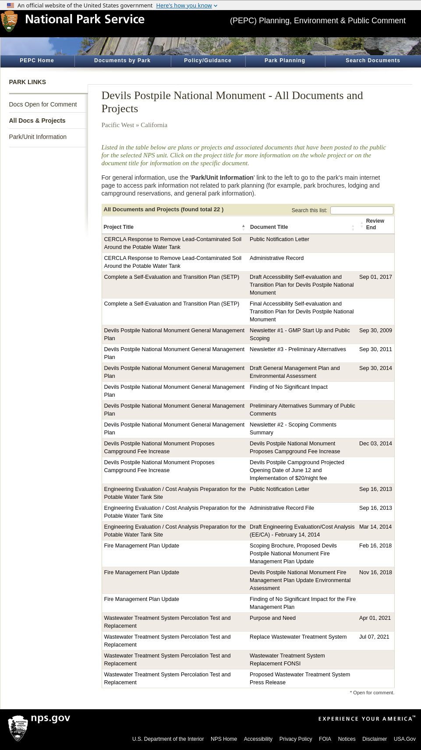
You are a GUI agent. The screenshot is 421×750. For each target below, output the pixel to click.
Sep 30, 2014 (375, 368)
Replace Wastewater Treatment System (298, 637)
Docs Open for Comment (43, 104)
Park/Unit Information (38, 136)
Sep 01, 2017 (375, 277)
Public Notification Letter (279, 239)
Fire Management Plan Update (142, 546)
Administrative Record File (282, 508)
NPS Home (224, 739)
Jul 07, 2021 (374, 637)
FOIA (325, 739)
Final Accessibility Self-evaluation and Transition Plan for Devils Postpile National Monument (302, 312)
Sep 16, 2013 (375, 489)
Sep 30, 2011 (375, 349)
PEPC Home (37, 60)
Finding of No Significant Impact (289, 387)
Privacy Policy (295, 739)
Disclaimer (374, 739)
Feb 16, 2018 (375, 546)
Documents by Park (122, 60)
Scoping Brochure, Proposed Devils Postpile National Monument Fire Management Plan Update (293, 554)
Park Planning (285, 60)
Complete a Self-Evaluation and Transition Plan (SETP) (172, 277)
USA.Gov (405, 739)
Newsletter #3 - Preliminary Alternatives (298, 349)
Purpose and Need (273, 618)
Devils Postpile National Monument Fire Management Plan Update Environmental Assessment (300, 580)
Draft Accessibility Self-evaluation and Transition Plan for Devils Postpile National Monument (302, 285)
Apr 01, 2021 (375, 618)
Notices (347, 739)
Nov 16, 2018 (375, 572)
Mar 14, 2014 (375, 527)
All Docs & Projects (37, 120)
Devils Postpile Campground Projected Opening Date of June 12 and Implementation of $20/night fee (297, 470)
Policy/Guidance (207, 60)
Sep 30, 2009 (375, 330)
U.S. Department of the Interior (168, 739)
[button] (244, 227)
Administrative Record (277, 258)
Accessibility (258, 739)
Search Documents (373, 60)
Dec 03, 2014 (375, 444)
